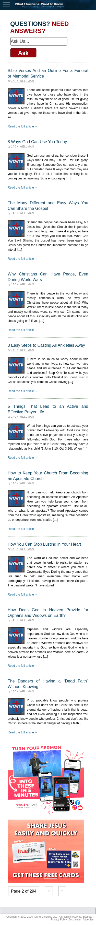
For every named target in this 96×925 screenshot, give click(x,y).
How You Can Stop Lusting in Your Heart (44, 544)
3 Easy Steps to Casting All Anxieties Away (46, 345)
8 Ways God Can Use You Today (37, 142)
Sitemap (87, 916)
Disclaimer (75, 919)
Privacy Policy (59, 919)
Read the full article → (23, 126)
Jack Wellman (22, 81)
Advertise (88, 919)
